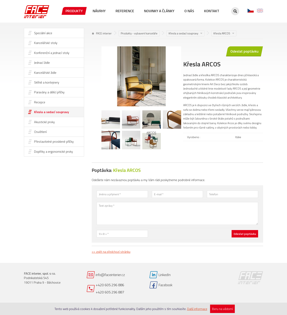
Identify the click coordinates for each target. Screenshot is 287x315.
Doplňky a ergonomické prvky (53, 151)
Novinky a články (159, 11)
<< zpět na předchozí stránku (111, 251)
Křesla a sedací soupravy (51, 112)
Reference (125, 11)
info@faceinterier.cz (110, 274)
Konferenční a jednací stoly (51, 52)
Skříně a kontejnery (46, 82)
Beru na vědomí (222, 308)
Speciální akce (43, 33)
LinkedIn (164, 274)
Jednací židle (42, 62)
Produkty (74, 11)
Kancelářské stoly (45, 42)
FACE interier (102, 33)
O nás (189, 11)
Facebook (165, 285)
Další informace (197, 308)
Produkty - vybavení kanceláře (139, 33)
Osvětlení (40, 131)
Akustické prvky (44, 122)
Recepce (39, 102)
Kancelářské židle (45, 72)
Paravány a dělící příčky (49, 92)
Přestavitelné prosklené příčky (54, 141)
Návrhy (99, 11)
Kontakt (211, 11)
